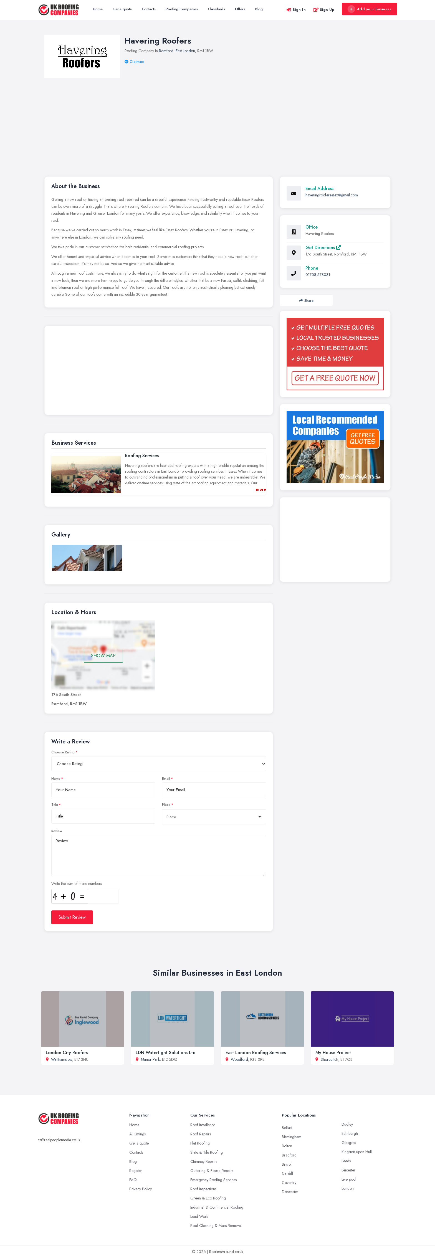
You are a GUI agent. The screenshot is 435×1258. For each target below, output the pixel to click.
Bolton (287, 1146)
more (261, 489)
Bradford (289, 1155)
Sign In (296, 9)
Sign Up (323, 9)
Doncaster (290, 1191)
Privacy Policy (140, 1189)
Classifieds (216, 9)
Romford (166, 51)
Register (135, 1170)
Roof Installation (203, 1125)
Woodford (239, 1059)
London (348, 1188)
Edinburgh (350, 1133)
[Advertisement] (217, 119)
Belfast (287, 1127)
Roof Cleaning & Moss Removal (216, 1225)
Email (166, 778)
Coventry (289, 1182)
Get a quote (122, 9)
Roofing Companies (182, 9)
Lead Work (199, 1216)
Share (306, 300)
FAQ (133, 1180)
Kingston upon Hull (357, 1152)
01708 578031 (317, 274)
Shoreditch (329, 1059)
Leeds (346, 1161)
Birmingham (291, 1137)
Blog (259, 9)
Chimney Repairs (203, 1161)
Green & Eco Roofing (208, 1198)
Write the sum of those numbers (76, 883)
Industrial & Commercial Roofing (216, 1207)
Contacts (149, 9)
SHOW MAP (103, 655)
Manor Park (150, 1059)
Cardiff (287, 1173)
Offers (240, 9)
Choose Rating (63, 752)
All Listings (137, 1134)
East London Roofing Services (256, 1052)
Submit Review (72, 917)
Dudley (347, 1124)
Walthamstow (61, 1059)
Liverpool (349, 1179)
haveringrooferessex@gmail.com (331, 195)
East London (185, 51)
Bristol (287, 1164)
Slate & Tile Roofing (206, 1152)
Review (56, 831)
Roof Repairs (200, 1134)
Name (55, 778)
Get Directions (323, 247)
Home (98, 9)
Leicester (348, 1170)
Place (166, 804)
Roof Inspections (203, 1189)
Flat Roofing (200, 1143)
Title (54, 804)
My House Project (333, 1052)
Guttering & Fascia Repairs (211, 1170)
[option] (87, 558)
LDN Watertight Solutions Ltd (166, 1052)
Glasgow (349, 1142)
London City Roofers (67, 1052)
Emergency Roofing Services (213, 1180)
